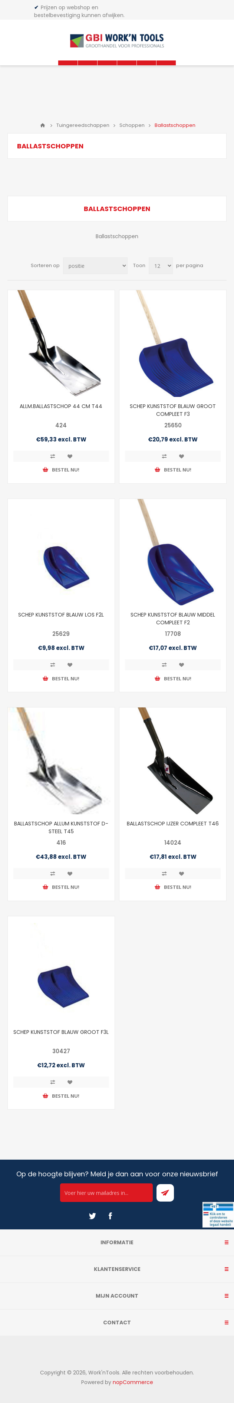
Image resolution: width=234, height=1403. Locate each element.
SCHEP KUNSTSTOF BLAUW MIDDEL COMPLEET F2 (173, 618)
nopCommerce (133, 1382)
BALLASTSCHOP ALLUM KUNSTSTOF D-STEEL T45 (61, 827)
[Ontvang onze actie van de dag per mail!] (106, 1192)
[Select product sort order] (95, 265)
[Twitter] (92, 1216)
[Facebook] (110, 1216)
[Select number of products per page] (161, 265)
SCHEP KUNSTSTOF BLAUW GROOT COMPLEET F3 (173, 410)
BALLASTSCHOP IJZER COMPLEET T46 (173, 823)
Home (42, 125)
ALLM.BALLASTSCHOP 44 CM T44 (61, 406)
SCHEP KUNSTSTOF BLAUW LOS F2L (61, 614)
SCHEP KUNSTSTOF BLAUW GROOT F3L (61, 1032)
